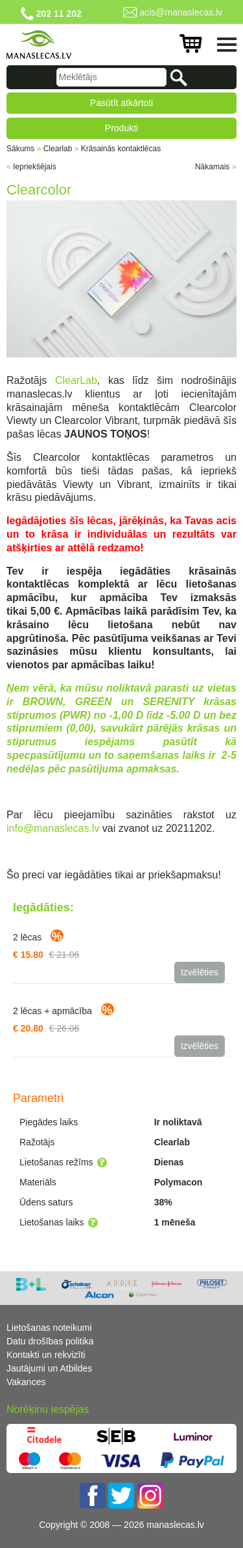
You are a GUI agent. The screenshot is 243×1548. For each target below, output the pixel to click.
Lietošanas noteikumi (49, 1327)
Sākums (20, 148)
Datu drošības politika (50, 1341)
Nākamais (212, 166)
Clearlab (58, 148)
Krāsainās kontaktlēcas (121, 148)
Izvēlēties (199, 972)
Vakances (25, 1382)
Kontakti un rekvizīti (45, 1355)
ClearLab (76, 380)
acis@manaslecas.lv (180, 12)
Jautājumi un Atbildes (49, 1368)
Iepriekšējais (34, 166)
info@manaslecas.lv (52, 828)
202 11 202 (59, 13)
